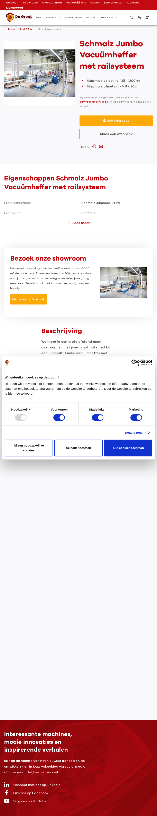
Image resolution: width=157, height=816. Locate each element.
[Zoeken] (131, 17)
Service (12, 2)
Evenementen (113, 2)
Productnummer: (17, 203)
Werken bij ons (76, 2)
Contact (133, 2)
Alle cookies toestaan (128, 448)
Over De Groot (52, 2)
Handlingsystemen (49, 29)
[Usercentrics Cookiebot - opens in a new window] (134, 362)
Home (12, 29)
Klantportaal (15, 8)
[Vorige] (9, 75)
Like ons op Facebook (26, 792)
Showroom (30, 2)
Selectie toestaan (78, 448)
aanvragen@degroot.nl (94, 101)
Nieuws (95, 2)
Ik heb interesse (116, 120)
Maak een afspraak (116, 134)
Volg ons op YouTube (25, 801)
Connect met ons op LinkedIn (32, 784)
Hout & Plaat (27, 29)
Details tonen (134, 432)
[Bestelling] (147, 17)
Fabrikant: (12, 213)
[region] (39, 75)
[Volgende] (70, 75)
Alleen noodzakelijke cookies (29, 448)
